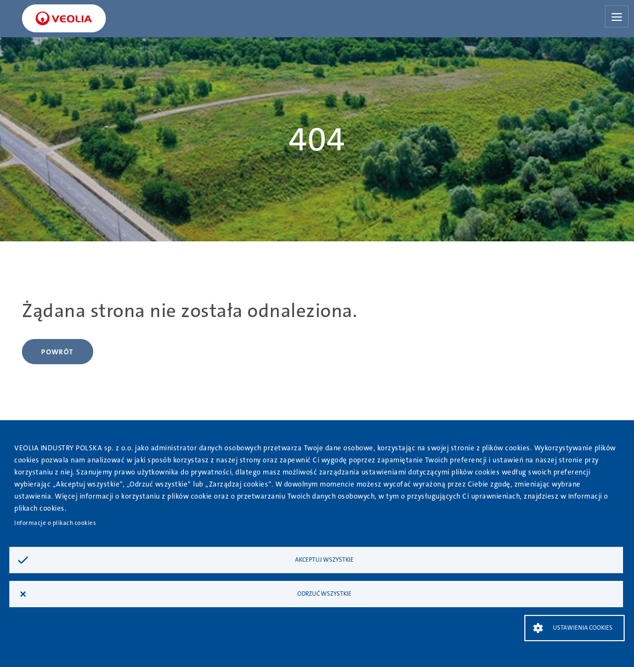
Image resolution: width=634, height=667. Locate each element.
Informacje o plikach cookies (55, 523)
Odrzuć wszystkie (324, 594)
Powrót (57, 352)
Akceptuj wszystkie (324, 560)
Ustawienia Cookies (583, 628)
